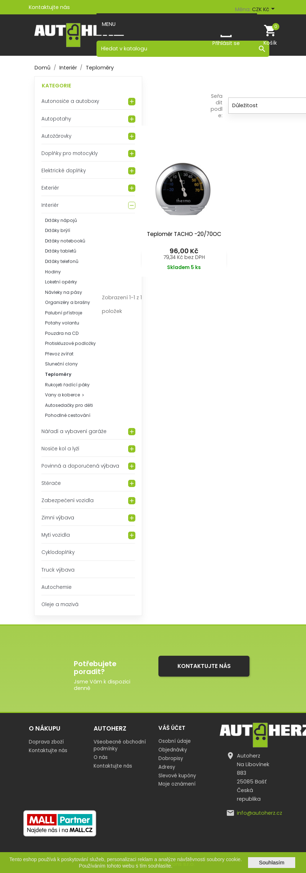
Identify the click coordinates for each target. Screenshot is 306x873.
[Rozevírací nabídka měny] (264, 9)
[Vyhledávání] (182, 48)
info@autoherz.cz (259, 813)
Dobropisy (170, 758)
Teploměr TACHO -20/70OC (184, 234)
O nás (101, 757)
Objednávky (172, 749)
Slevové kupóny (177, 775)
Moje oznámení (176, 784)
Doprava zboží (46, 741)
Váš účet (171, 728)
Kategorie (56, 85)
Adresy (166, 767)
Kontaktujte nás (49, 7)
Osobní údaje (174, 741)
